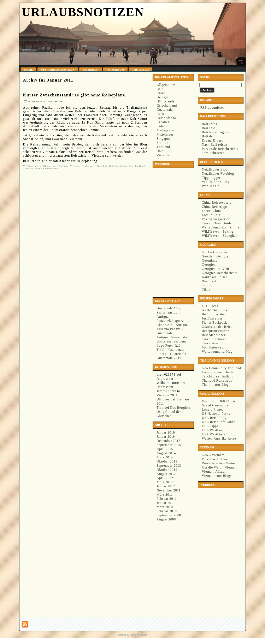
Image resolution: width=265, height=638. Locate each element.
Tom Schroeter (213, 153)
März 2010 (165, 507)
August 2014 (166, 453)
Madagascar (166, 130)
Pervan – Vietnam (215, 459)
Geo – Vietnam (213, 455)
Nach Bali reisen (214, 144)
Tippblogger (211, 177)
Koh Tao (128, 166)
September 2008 (169, 515)
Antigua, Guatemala (172, 337)
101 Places (210, 306)
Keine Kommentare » (47, 168)
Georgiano (210, 260)
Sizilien (162, 142)
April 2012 (165, 478)
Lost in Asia (211, 215)
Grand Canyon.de (215, 405)
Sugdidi (208, 285)
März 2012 (165, 482)
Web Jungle (210, 186)
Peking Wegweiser (216, 219)
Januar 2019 (166, 432)
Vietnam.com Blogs (217, 475)
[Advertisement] (170, 232)
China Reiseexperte (216, 202)
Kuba (161, 126)
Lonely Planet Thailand (219, 372)
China (161, 93)
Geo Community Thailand (221, 368)
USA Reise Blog (214, 417)
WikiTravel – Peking (217, 231)
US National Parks (216, 413)
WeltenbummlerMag (217, 351)
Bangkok (102, 166)
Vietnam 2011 (167, 395)
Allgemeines (49, 166)
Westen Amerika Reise (219, 438)
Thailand (63, 166)
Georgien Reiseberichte (219, 273)
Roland (58, 101)
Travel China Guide (217, 223)
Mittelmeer (165, 134)
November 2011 (169, 490)
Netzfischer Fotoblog (218, 173)
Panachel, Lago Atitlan (174, 320)
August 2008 (166, 519)
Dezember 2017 (168, 440)
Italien (161, 113)
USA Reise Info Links (218, 422)
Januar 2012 (166, 486)
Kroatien (163, 122)
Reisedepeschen (214, 335)
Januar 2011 (166, 503)
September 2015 (169, 445)
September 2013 (169, 465)
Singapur (163, 138)
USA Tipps (210, 426)
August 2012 (166, 474)
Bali (160, 89)
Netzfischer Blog (215, 169)
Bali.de (207, 136)
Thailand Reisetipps (217, 380)
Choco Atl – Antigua (172, 325)
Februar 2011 (167, 498)
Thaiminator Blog (215, 384)
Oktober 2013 (167, 461)
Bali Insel (209, 128)
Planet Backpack (214, 322)
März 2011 (165, 494)
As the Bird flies (214, 310)
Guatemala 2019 (169, 358)
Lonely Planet (212, 409)
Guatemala (165, 109)
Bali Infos (209, 124)
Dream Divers (212, 140)
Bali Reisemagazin (216, 132)
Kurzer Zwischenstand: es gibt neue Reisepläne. (75, 95)
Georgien (163, 97)
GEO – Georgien (214, 252)
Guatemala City (168, 308)
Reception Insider (215, 331)
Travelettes (210, 343)
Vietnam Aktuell (214, 471)
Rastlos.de (210, 281)
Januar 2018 (166, 436)
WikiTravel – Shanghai (219, 235)
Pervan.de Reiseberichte (220, 148)
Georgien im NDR (215, 268)
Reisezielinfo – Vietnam (220, 463)
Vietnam (75, 166)
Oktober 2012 (167, 469)
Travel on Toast (213, 339)
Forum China (212, 211)
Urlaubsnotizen (83, 12)
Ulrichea (163, 399)
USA (160, 151)
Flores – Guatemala (171, 354)
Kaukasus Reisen (215, 277)
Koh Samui (115, 166)
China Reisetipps (215, 206)
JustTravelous (212, 318)
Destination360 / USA (218, 401)
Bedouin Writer (213, 314)
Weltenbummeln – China (220, 227)
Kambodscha (166, 118)
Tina (160, 407)
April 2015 (165, 449)
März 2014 (165, 457)
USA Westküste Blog (218, 434)
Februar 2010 (167, 511)
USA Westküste (213, 430)
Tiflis (206, 289)
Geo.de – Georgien (216, 256)
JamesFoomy (166, 391)
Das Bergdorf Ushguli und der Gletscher (173, 412)
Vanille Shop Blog (216, 182)
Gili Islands (165, 101)
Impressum (165, 378)
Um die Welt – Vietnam (219, 467)
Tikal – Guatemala (171, 349)
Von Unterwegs (213, 347)
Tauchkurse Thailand (218, 376)
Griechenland (167, 105)
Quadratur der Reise (217, 326)
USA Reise (50, 148)
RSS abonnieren (212, 107)
